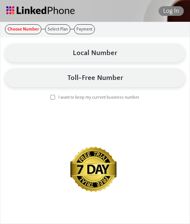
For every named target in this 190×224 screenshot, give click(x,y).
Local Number (95, 53)
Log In (171, 10)
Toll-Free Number (95, 78)
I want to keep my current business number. (95, 97)
